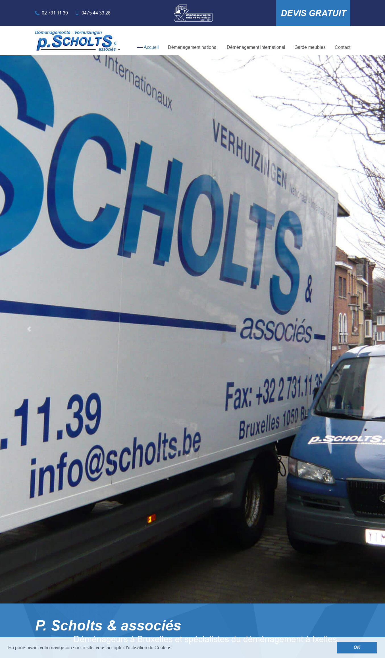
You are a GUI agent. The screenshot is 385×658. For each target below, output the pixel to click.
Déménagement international (256, 47)
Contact (342, 47)
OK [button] (356, 647)
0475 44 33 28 (96, 13)
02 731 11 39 (55, 13)
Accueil (151, 47)
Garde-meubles (310, 47)
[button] (29, 329)
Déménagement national (193, 47)
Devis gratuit (313, 13)
